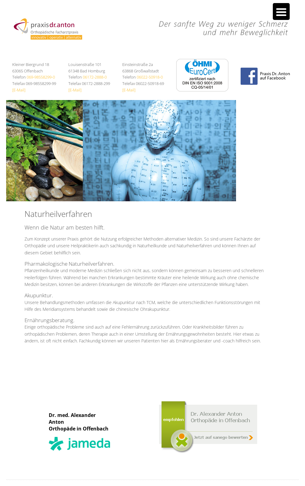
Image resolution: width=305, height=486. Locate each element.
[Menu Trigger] (281, 11)
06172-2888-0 (95, 77)
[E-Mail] (18, 90)
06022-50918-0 (150, 77)
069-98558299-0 (41, 77)
